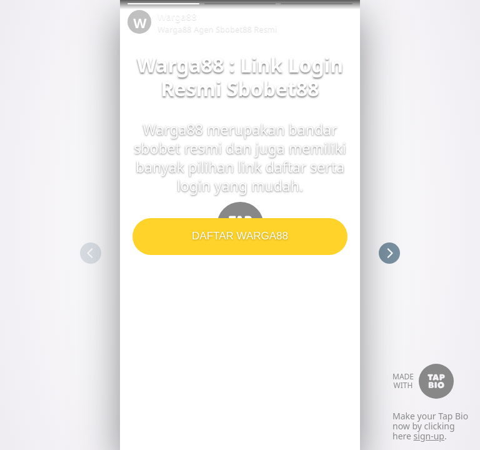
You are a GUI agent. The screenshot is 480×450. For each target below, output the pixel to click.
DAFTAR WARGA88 (240, 236)
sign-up (429, 436)
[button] (163, 3)
